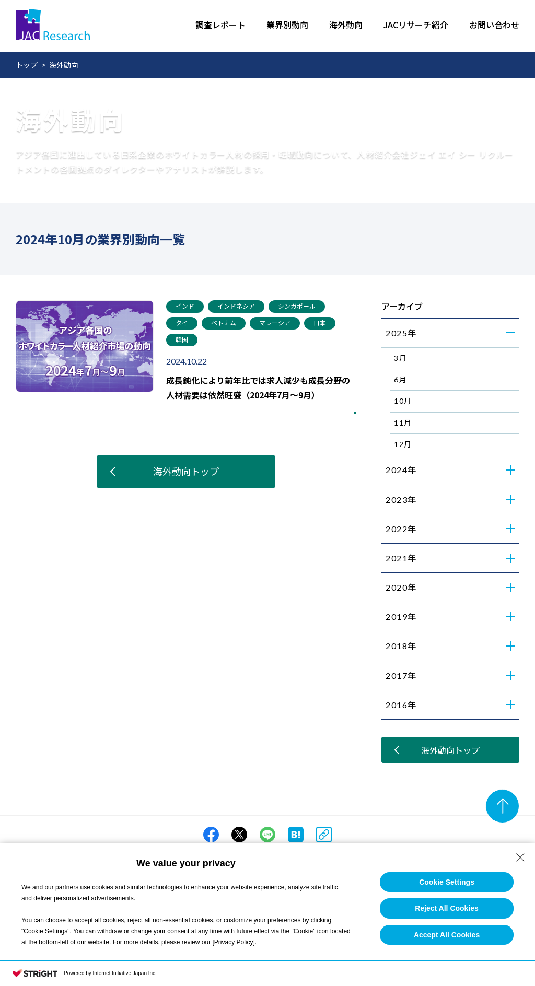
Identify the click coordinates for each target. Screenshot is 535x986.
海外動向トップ (186, 471)
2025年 (401, 333)
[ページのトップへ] (502, 806)
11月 (403, 422)
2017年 (401, 675)
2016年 (401, 705)
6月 (400, 379)
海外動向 (346, 26)
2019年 (401, 616)
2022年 (401, 529)
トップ (27, 65)
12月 (403, 444)
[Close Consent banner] (520, 857)
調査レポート (220, 26)
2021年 (401, 558)
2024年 (401, 470)
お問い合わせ (494, 26)
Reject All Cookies (447, 908)
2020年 (401, 587)
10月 (403, 400)
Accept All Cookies (447, 935)
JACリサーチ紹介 (415, 26)
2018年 (401, 646)
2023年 (401, 499)
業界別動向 (287, 26)
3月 (400, 358)
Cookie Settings (446, 882)
